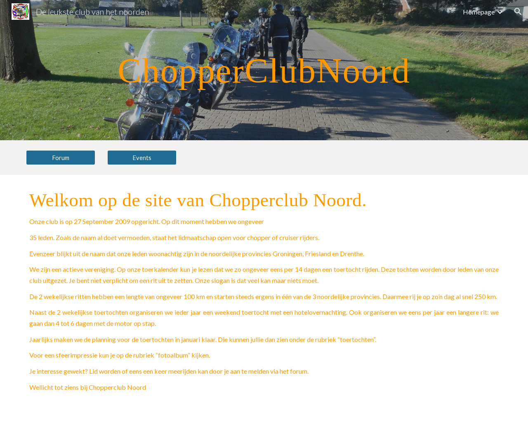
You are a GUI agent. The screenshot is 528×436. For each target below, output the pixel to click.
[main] (264, 70)
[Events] (142, 157)
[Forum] (60, 157)
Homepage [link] (479, 12)
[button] (518, 11)
